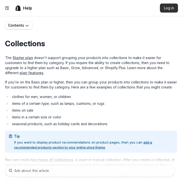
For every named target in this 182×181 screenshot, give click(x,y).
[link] (23, 8)
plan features (31, 73)
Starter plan (23, 58)
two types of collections (52, 160)
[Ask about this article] (90, 171)
